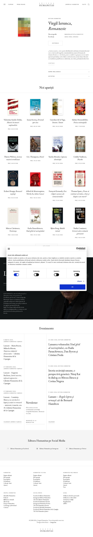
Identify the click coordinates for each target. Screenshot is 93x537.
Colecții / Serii (7, 483)
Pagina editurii (8, 475)
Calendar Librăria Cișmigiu (13, 422)
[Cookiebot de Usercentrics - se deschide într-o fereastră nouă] (77, 248)
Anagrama (53, 522)
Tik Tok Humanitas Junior (40, 511)
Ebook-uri (6, 501)
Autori (5, 485)
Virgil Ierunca (59, 23)
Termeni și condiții (68, 500)
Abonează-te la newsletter (31, 421)
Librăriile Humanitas (72, 4)
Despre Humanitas (9, 503)
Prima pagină (21, 4)
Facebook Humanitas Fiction (41, 501)
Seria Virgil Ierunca (71, 36)
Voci (64, 487)
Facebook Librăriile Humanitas (42, 507)
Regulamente (67, 501)
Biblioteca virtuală (9, 500)
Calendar (51, 422)
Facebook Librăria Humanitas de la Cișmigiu (45, 509)
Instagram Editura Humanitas (41, 498)
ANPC (65, 503)
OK (73, 287)
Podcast (6, 498)
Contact (6, 507)
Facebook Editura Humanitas (41, 496)
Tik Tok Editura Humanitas (41, 500)
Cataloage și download (10, 505)
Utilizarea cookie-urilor (70, 498)
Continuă (51, 63)
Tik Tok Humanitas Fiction (41, 505)
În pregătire (7, 479)
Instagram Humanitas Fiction (41, 503)
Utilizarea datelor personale (71, 496)
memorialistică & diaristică (74, 34)
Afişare (79, 281)
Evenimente (7, 481)
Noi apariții (7, 477)
